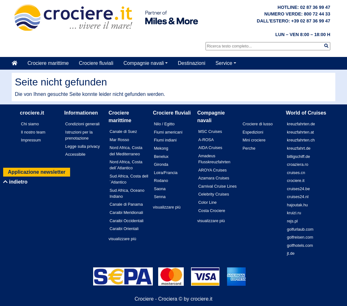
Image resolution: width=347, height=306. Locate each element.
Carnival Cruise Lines (217, 186)
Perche (248, 148)
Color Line (207, 202)
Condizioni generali (82, 124)
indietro (15, 181)
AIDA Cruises (210, 147)
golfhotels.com (300, 245)
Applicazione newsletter (36, 172)
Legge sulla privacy (82, 146)
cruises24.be (298, 188)
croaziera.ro (297, 164)
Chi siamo (30, 124)
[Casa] (17, 63)
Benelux (161, 156)
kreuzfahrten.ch (301, 140)
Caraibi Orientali (124, 228)
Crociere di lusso (257, 124)
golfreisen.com (300, 237)
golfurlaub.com (300, 229)
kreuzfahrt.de (299, 148)
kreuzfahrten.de (301, 124)
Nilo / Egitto (164, 124)
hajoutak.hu (297, 205)
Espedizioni (252, 132)
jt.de (291, 253)
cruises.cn (296, 172)
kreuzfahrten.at (300, 132)
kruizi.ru (294, 212)
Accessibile (75, 154)
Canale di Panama (126, 204)
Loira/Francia (165, 172)
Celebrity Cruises (213, 194)
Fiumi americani (168, 132)
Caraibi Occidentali (126, 220)
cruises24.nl (297, 196)
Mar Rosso (119, 139)
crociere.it (295, 180)
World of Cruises (306, 113)
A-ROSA (206, 139)
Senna (159, 196)
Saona (159, 188)
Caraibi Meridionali (126, 212)
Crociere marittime (48, 63)
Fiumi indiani (165, 140)
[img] (326, 46)
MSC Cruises (210, 131)
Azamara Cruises (213, 178)
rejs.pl (292, 221)
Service (223, 63)
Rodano (161, 180)
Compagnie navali (143, 63)
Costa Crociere (211, 210)
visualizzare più (122, 238)
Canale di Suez (123, 131)
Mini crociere (254, 140)
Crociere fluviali (96, 63)
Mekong (161, 148)
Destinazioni (191, 63)
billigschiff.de (298, 156)
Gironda (161, 164)
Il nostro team (33, 132)
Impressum (31, 140)
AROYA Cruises (212, 170)
